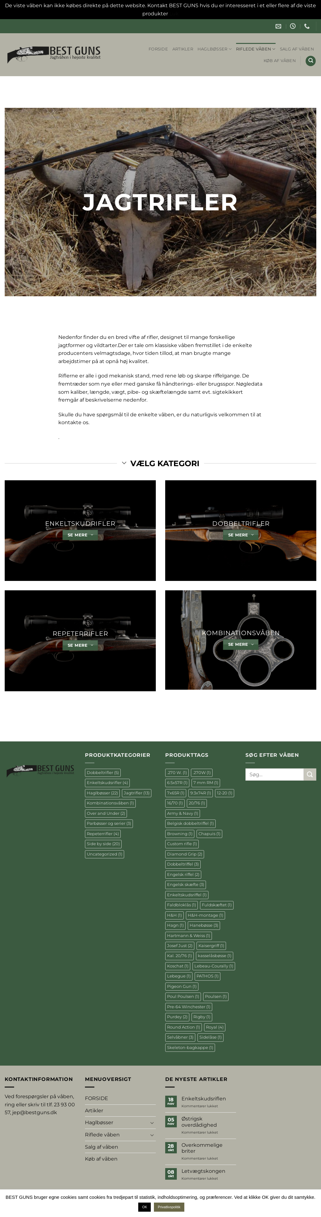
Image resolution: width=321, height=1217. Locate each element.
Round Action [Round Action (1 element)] (183, 1027)
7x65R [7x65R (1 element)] (175, 793)
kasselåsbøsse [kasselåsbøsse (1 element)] (214, 955)
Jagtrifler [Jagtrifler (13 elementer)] (137, 793)
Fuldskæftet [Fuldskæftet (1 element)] (217, 905)
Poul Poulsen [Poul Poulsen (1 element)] (183, 996)
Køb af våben (280, 60)
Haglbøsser (214, 49)
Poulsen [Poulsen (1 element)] (216, 996)
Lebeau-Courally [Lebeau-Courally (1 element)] (213, 966)
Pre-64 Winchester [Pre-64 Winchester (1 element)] (188, 1006)
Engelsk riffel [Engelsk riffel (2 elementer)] (183, 874)
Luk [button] (174, 14)
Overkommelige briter (202, 1148)
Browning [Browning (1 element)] (179, 833)
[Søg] (311, 61)
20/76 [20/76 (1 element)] (197, 803)
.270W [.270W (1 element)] (202, 772)
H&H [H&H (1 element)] (174, 915)
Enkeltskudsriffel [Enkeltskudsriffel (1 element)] (187, 895)
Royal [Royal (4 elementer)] (215, 1027)
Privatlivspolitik (169, 1207)
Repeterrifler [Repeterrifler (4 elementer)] (103, 833)
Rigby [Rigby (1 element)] (201, 1016)
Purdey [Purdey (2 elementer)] (177, 1016)
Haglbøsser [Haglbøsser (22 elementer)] (102, 793)
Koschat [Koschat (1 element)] (177, 966)
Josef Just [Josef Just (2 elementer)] (179, 945)
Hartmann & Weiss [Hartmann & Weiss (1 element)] (188, 935)
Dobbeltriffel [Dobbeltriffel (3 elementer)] (183, 864)
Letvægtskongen (203, 1171)
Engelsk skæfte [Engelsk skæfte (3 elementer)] (185, 884)
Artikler (182, 49)
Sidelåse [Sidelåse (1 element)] (210, 1037)
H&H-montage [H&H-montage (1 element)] (205, 915)
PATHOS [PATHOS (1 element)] (207, 976)
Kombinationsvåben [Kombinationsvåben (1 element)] (110, 803)
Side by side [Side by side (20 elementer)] (103, 843)
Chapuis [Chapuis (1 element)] (209, 833)
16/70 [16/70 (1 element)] (175, 803)
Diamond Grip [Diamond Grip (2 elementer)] (184, 854)
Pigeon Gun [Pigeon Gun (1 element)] (182, 986)
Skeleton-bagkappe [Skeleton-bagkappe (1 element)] (190, 1047)
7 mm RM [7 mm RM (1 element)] (205, 782)
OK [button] (144, 1207)
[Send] (310, 774)
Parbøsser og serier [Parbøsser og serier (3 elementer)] (109, 823)
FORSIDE (158, 49)
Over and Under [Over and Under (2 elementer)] (106, 813)
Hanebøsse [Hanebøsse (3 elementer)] (204, 925)
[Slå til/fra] (152, 1122)
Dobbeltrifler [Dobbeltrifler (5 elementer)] (103, 772)
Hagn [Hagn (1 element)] (175, 925)
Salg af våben (297, 49)
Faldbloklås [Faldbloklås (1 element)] (181, 905)
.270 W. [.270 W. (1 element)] (177, 772)
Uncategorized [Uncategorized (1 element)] (104, 854)
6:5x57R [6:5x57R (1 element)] (177, 782)
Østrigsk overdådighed (199, 1122)
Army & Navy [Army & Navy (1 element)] (182, 813)
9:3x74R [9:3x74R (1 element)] (200, 793)
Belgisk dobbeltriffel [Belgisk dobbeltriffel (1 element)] (190, 823)
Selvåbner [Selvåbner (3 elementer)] (180, 1037)
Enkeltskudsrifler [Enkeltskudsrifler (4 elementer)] (107, 782)
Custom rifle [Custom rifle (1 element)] (182, 843)
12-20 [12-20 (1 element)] (224, 793)
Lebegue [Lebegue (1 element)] (179, 976)
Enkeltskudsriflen (204, 1099)
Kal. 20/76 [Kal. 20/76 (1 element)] (179, 955)
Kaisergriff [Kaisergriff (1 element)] (211, 945)
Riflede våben (256, 49)
